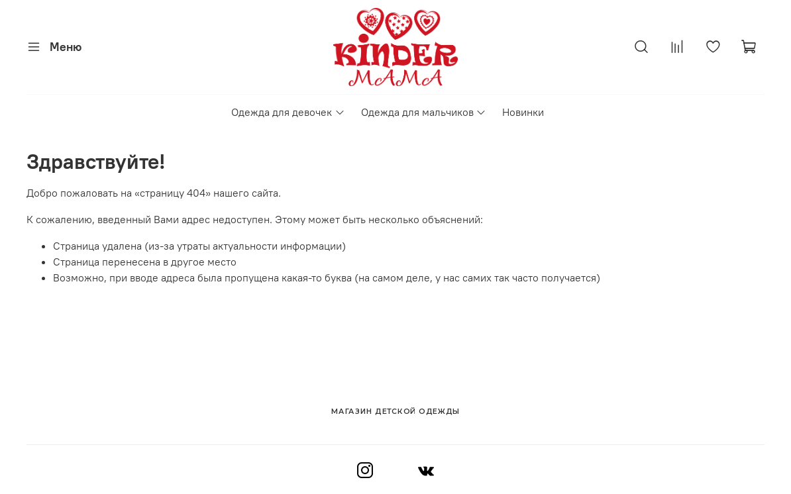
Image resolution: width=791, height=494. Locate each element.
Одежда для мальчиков (423, 112)
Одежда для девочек (287, 112)
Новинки (523, 112)
